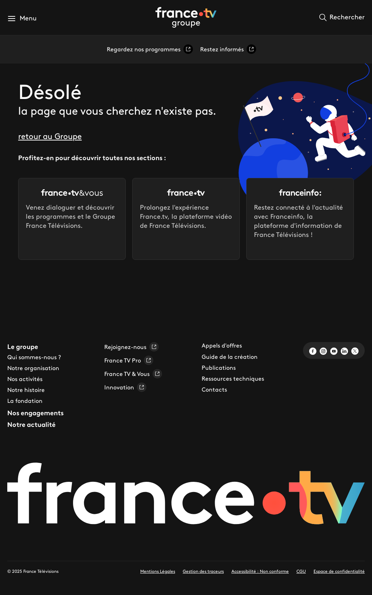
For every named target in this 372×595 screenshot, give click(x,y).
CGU (301, 571)
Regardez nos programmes (150, 49)
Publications (219, 367)
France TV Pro (128, 360)
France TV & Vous (133, 373)
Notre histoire (26, 389)
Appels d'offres (222, 345)
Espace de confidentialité (339, 571)
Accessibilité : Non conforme (260, 571)
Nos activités (25, 378)
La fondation (25, 400)
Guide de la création (230, 356)
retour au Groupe (50, 136)
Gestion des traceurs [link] (203, 571)
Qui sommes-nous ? (34, 357)
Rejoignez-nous (131, 347)
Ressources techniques (233, 378)
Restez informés (228, 49)
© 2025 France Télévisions (32, 571)
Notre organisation (33, 368)
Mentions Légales (157, 571)
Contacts (214, 389)
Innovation (125, 387)
